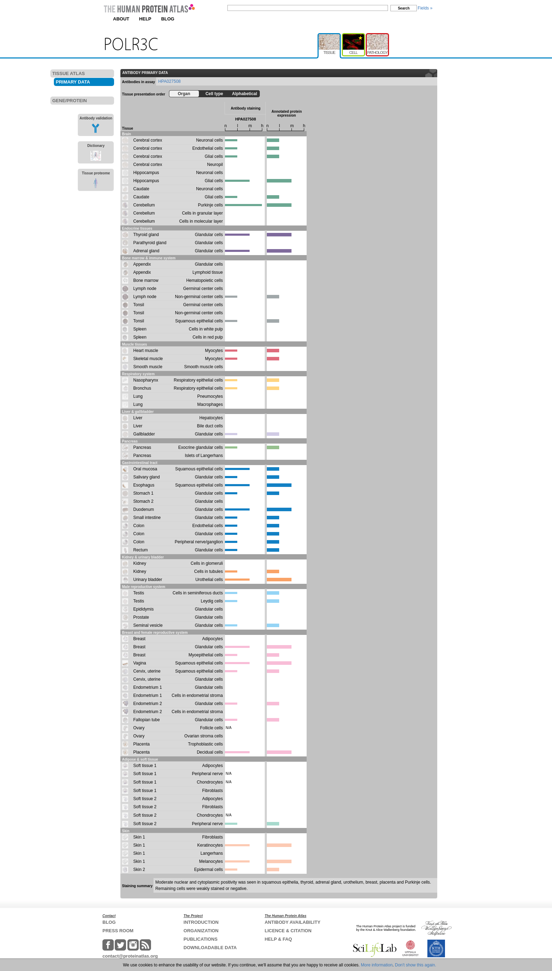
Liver (138, 417)
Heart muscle (145, 350)
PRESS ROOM (117, 930)
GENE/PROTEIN (69, 100)
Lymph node (145, 288)
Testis (138, 592)
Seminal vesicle (148, 625)
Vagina (139, 663)
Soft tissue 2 (145, 798)
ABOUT (121, 18)
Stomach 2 (143, 501)
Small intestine (147, 517)
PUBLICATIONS (200, 939)
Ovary (139, 727)
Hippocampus (146, 172)
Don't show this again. (415, 965)
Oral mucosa (145, 468)
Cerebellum (144, 205)
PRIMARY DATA (73, 82)
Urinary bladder (147, 579)
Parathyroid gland (150, 242)
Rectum (140, 550)
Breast (139, 638)
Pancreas (142, 447)
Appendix (142, 264)
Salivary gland (146, 477)
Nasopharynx (145, 380)
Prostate (141, 617)
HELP (145, 18)
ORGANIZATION (200, 930)
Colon (138, 525)
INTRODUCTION (201, 922)
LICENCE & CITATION (288, 930)
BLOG (168, 18)
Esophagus (144, 485)
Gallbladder (144, 434)
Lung (138, 396)
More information (377, 965)
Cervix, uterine (147, 671)
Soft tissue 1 (145, 765)
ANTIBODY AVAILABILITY (292, 922)
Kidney (139, 563)
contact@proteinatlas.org (130, 956)
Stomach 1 (143, 493)
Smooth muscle (148, 366)
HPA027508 (169, 81)
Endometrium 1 (147, 687)
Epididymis (143, 609)
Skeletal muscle (148, 358)
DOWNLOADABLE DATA (210, 947)
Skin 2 (139, 869)
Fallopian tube (146, 719)
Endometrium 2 (147, 703)
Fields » (425, 8)
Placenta (141, 744)
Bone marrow (145, 280)
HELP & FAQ (278, 939)
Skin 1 (139, 837)
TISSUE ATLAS (68, 73)
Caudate (141, 188)
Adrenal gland (146, 250)
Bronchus (142, 388)
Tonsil (138, 304)
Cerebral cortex (147, 140)
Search (403, 8)
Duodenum (143, 509)
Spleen (139, 329)
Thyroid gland (146, 234)
